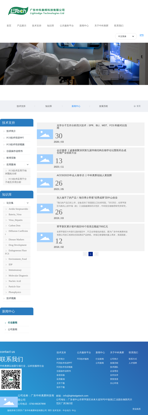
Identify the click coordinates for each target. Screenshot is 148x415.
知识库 (48, 106)
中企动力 (67, 410)
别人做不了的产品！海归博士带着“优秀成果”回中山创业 (87, 197)
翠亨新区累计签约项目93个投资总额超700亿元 (82, 226)
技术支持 (21, 106)
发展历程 (103, 106)
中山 (74, 410)
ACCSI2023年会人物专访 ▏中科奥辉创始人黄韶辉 (84, 175)
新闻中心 (76, 106)
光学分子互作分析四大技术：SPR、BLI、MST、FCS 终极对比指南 (92, 126)
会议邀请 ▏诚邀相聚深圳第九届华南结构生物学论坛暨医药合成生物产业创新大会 (91, 151)
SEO (50, 410)
